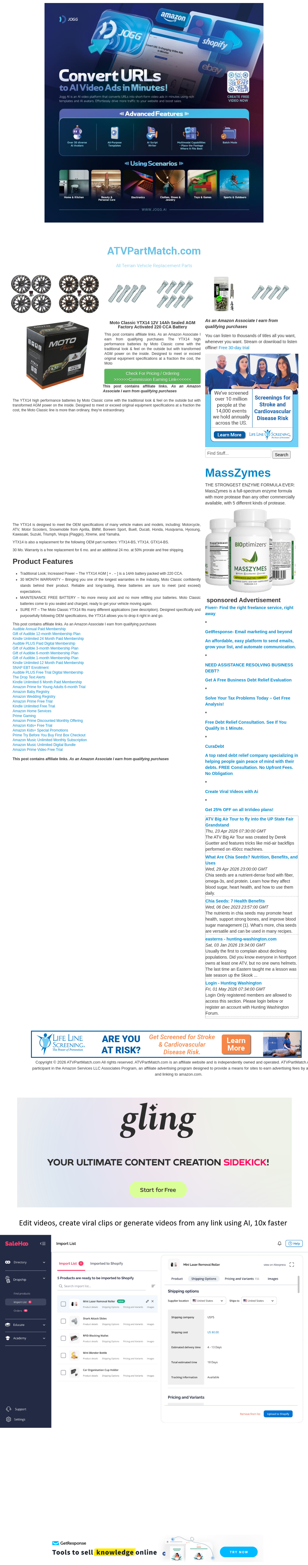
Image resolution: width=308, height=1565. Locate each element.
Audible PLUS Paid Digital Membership (44, 643)
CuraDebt (214, 746)
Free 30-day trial (234, 347)
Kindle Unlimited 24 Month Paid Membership (48, 639)
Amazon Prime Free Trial (33, 701)
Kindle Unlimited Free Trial (34, 706)
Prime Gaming (24, 716)
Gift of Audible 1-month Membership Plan (46, 658)
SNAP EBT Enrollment (31, 668)
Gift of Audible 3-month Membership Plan (46, 648)
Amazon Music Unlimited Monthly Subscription (50, 740)
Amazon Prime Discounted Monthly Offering (48, 721)
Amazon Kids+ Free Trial (32, 725)
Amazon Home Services (32, 711)
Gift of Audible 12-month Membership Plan (46, 634)
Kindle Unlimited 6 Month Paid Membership (47, 682)
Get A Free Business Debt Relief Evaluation (248, 680)
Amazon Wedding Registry (34, 696)
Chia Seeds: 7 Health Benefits (235, 901)
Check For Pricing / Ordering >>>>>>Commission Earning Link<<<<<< (152, 376)
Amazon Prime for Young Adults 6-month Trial (49, 687)
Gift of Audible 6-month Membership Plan (46, 653)
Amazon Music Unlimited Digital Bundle (44, 745)
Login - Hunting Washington (233, 983)
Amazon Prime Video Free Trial (38, 750)
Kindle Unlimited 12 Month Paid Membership (48, 663)
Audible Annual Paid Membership (39, 629)
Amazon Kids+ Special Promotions (40, 730)
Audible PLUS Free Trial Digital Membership (48, 672)
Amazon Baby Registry (31, 692)
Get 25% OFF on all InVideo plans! (239, 809)
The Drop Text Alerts (29, 677)
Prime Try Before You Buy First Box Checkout (49, 735)
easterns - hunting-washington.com (240, 939)
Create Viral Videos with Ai (231, 791)
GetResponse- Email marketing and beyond (248, 631)
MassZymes (238, 472)
